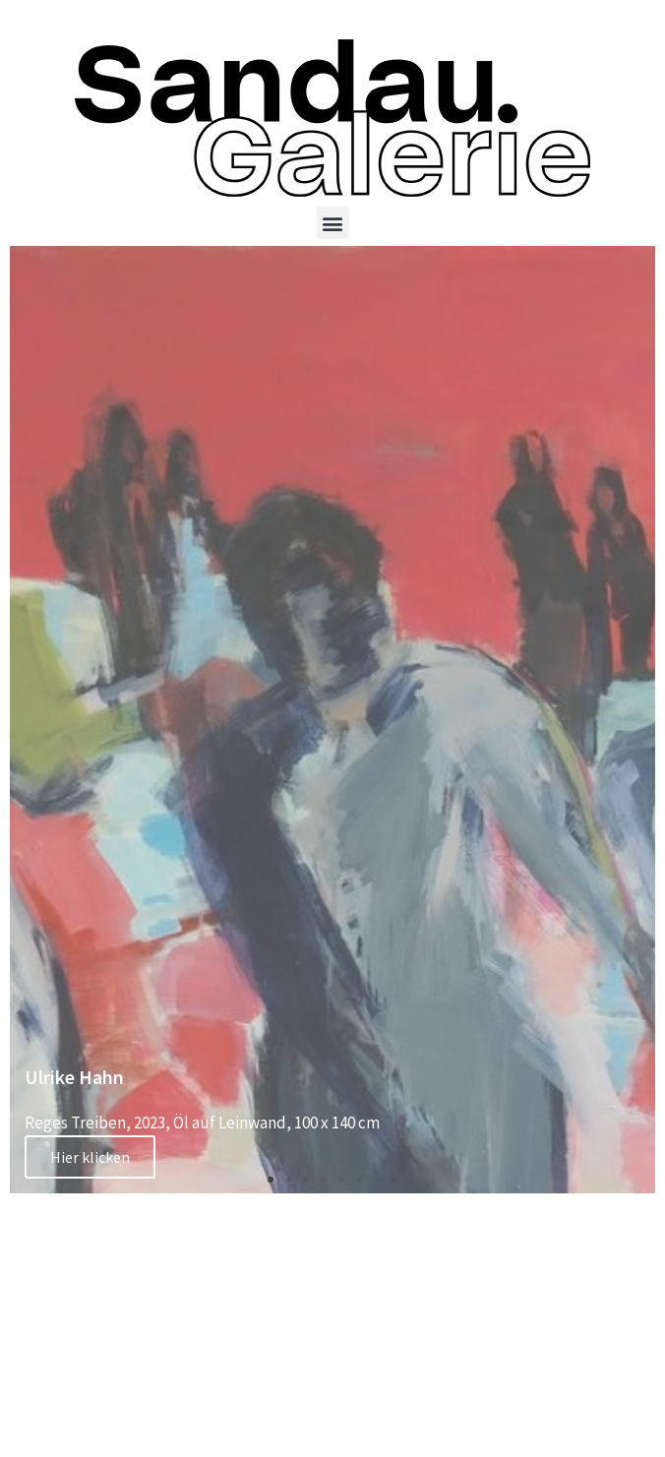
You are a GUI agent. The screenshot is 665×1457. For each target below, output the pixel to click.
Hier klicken (90, 1157)
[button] (333, 223)
